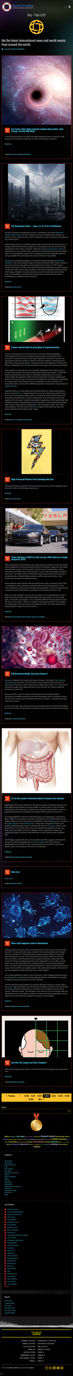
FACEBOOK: (24, 1341)
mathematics (20, 420)
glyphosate (55, 821)
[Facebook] (46, 1368)
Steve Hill (10, 1266)
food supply (39, 842)
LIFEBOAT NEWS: (42, 1341)
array (34, 407)
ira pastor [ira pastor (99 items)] (29, 1142)
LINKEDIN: (25, 1344)
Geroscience (8, 1301)
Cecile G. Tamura (13, 1245)
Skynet (6, 1175)
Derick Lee (10, 1250)
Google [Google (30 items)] (50, 1139)
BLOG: (39, 1346)
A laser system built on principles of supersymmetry (35, 347)
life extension (21, 1082)
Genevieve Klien (12, 1209)
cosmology (20, 154)
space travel (34, 617)
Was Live (15, 872)
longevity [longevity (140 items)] (54, 1142)
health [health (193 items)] (55, 1139)
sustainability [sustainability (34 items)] (47, 1144)
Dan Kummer (11, 1238)
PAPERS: (40, 1358)
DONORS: (30, 1349)
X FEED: (25, 1346)
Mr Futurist (8, 1306)
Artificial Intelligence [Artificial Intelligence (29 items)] (29, 1136)
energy (18, 499)
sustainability (41, 617)
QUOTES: (40, 1361)
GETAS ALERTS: (41, 1344)
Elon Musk (28, 617)
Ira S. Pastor (11, 1281)
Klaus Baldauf (12, 1243)
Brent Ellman (11, 1268)
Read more (8, 144)
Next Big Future (9, 1308)
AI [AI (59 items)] (9, 1137)
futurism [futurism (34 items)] (47, 1139)
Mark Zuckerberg (10, 1177)
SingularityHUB (9, 1313)
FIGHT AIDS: (26, 1352)
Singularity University (11, 1173)
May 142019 (7, 130)
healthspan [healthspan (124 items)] (62, 1139)
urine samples (13, 823)
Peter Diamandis (10, 1165)
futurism (20, 883)
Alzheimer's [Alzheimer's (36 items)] (13, 1137)
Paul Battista (13, 883)
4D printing (8, 1163)
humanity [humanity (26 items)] (69, 1139)
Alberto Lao (11, 1253)
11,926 (67, 1096)
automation (8, 1192)
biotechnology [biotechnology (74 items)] (60, 1137)
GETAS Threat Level (36, 1333)
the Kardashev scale (54, 249)
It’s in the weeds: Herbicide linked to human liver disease (37, 798)
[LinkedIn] (54, 1368)
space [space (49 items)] (41, 1144)
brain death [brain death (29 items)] (11, 1139)
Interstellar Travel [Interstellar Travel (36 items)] (21, 1142)
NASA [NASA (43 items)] (59, 1142)
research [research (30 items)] (31, 1144)
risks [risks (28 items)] (34, 1144)
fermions (17, 393)
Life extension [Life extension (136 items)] (38, 1142)
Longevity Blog (9, 1303)
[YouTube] (58, 1368)
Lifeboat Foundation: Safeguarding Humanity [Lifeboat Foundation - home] (32, 7)
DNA (6, 1167)
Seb (8, 1271)
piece (23, 365)
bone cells (17, 977)
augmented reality (10, 1190)
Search (69, 1111)
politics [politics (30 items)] (67, 1142)
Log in (6, 49)
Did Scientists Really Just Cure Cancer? (29, 674)
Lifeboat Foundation (13, 1368)
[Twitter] (50, 1368)
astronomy (8, 1188)
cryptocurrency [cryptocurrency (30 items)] (20, 1139)
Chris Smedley (12, 1284)
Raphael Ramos (12, 1258)
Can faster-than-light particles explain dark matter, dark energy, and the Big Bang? (37, 130)
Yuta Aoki (10, 1248)
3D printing (8, 1161)
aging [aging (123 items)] (6, 1136)
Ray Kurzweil (8, 1169)
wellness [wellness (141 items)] (36, 1147)
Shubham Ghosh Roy (14, 1214)
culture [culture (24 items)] (24, 1139)
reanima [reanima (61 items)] (8, 1144)
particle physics (27, 154)
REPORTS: (40, 1352)
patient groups (29, 823)
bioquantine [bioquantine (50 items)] (37, 1136)
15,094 (31, 1099)
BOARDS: (40, 1349)
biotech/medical (21, 617)
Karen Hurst (11, 1232)
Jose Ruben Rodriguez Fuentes (17, 1235)
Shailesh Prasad (12, 1222)
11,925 (60, 1096)
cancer (10, 987)
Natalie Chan (11, 1263)
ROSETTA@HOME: (24, 1358)
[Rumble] (61, 1368)
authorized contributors (17, 49)
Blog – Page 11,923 (36, 15)
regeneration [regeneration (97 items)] (24, 1144)
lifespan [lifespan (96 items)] (47, 1142)
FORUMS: (32, 1361)
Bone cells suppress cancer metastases (29, 943)
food (27, 857)
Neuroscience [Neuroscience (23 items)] (63, 1142)
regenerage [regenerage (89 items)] (15, 1144)
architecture (8, 1184)
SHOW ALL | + (7, 1286)
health (30, 857)
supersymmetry (11, 386)
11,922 (39, 1096)
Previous (11, 1096)
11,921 (33, 1096)
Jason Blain (11, 1276)
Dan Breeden (11, 1219)
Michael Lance (12, 1274)
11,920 (26, 1096)
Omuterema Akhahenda (15, 1240)
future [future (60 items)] (42, 1139)
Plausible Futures (10, 1310)
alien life (19, 287)
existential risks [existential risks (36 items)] (32, 1139)
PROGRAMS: (41, 1355)
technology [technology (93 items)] (54, 1144)
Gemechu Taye (12, 1227)
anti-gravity (8, 1183)
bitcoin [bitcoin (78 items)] (67, 1137)
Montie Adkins (12, 1279)
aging (6, 1179)
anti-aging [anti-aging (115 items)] (21, 1136)
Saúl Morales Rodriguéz (15, 1212)
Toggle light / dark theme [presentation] (70, 6)
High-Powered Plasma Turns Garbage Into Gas (32, 479)
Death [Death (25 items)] (27, 1139)
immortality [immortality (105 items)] (13, 1142)
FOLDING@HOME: (25, 1355)
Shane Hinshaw (12, 1256)
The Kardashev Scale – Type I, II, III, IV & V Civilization (36, 226)
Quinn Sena (13, 154)
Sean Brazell (11, 1261)
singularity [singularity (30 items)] (37, 1144)
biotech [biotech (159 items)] (52, 1136)
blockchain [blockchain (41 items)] (5, 1139)
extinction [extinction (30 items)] (38, 1139)
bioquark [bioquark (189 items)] (45, 1136)
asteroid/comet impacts (12, 1186)
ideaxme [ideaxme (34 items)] (6, 1142)
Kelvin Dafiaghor (13, 1230)
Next (40, 1099)
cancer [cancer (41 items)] (15, 1139)
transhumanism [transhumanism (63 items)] (63, 1144)
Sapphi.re (31, 1368)
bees (6, 1194)
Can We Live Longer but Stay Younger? (29, 1063)
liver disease (49, 826)
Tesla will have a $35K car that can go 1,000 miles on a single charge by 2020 (39, 558)
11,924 (53, 1096)
